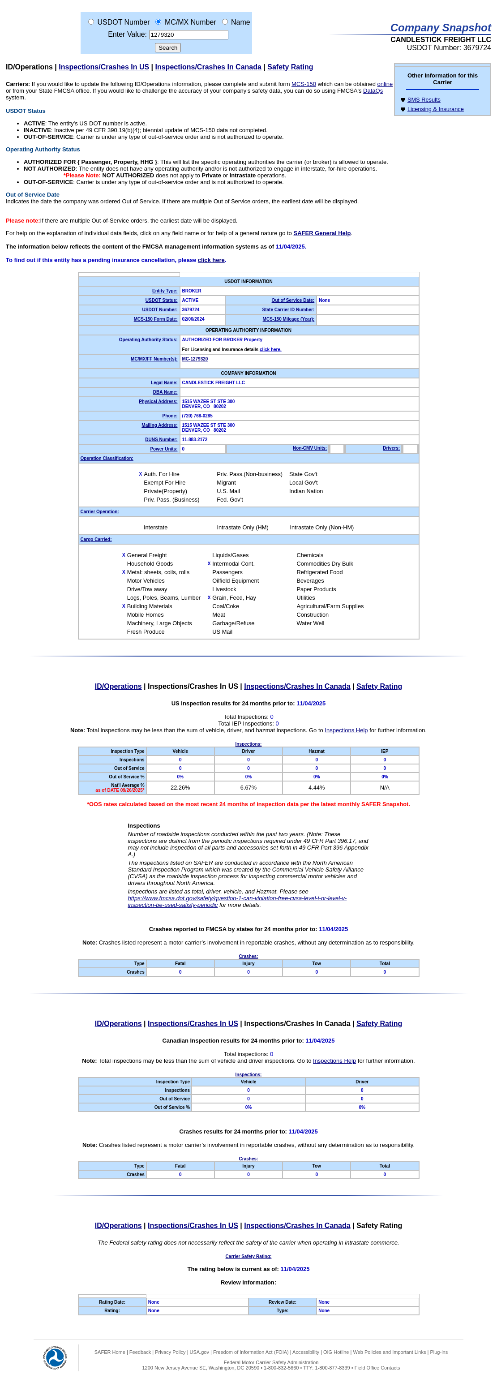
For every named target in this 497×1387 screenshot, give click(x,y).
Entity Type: (164, 290)
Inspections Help (346, 730)
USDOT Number (123, 22)
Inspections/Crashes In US (104, 67)
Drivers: (391, 448)
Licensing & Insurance (435, 109)
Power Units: (163, 449)
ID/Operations (29, 67)
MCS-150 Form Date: (156, 319)
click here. (271, 349)
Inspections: (249, 744)
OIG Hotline (336, 1352)
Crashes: (248, 956)
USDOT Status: (162, 300)
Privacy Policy (170, 1352)
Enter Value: (127, 34)
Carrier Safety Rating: (249, 1256)
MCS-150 (303, 84)
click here (211, 260)
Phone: (170, 415)
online (385, 84)
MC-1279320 (195, 358)
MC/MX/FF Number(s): (154, 358)
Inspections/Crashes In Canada (208, 67)
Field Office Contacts (377, 1367)
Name (240, 22)
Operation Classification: (107, 458)
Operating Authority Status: (148, 339)
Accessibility (305, 1352)
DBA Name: (165, 392)
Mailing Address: (159, 425)
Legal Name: (164, 382)
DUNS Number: (161, 439)
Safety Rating (290, 67)
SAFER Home (109, 1352)
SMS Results (424, 99)
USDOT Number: (160, 309)
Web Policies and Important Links (389, 1352)
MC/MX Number (190, 22)
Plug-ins (439, 1352)
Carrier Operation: (100, 511)
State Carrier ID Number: (288, 309)
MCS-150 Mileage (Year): (289, 319)
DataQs (373, 90)
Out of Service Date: (293, 300)
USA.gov (199, 1352)
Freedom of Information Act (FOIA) (251, 1352)
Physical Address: (158, 401)
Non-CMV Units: (310, 448)
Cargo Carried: (96, 539)
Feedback (140, 1352)
